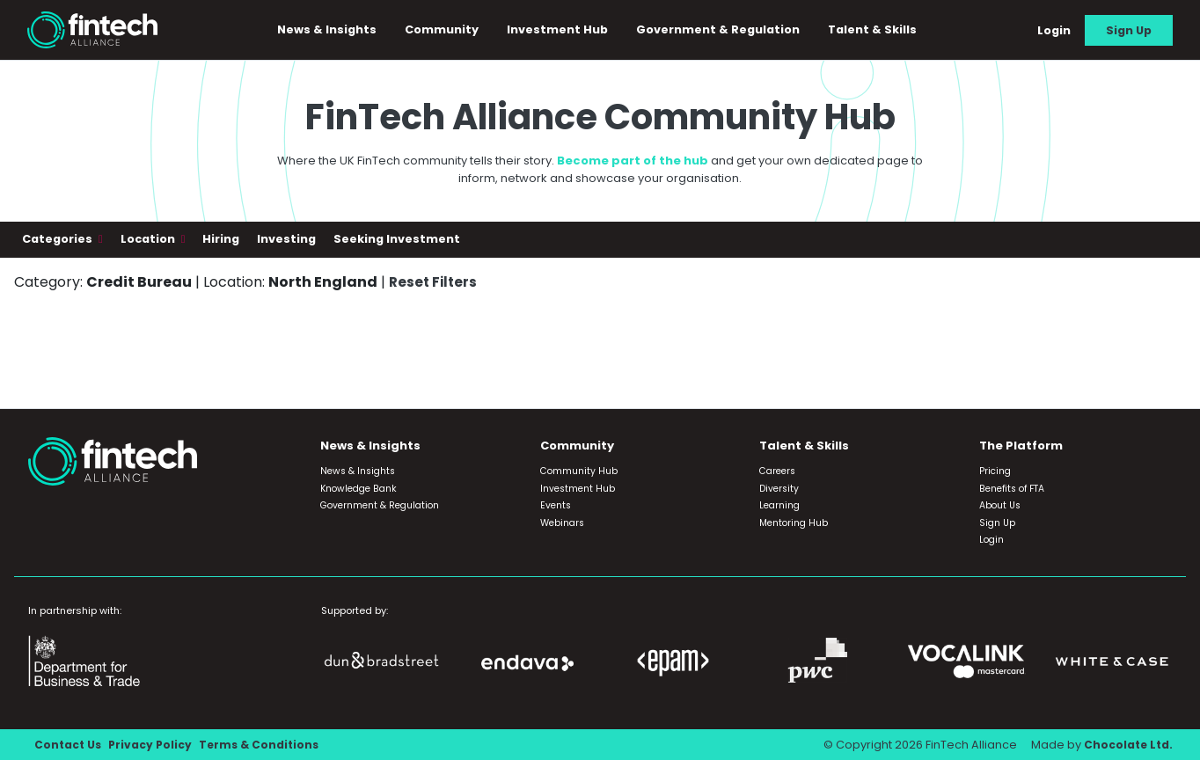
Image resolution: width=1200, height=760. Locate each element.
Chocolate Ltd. (1127, 744)
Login (1054, 31)
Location (149, 242)
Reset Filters (434, 284)
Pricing (995, 472)
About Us (1000, 506)
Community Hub (579, 472)
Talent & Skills (878, 31)
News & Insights (333, 31)
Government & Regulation (724, 31)
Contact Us (69, 744)
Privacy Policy (153, 744)
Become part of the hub (632, 164)
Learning (779, 506)
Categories (58, 242)
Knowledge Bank (358, 488)
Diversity (779, 488)
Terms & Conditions (265, 744)
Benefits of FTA (1011, 488)
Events (555, 506)
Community (448, 31)
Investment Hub (563, 31)
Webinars (562, 523)
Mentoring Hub (793, 523)
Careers (777, 472)
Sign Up (1129, 31)
